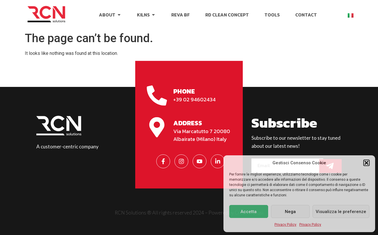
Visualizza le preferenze (341, 211)
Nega (290, 211)
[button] (366, 163)
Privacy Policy (285, 225)
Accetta (248, 211)
